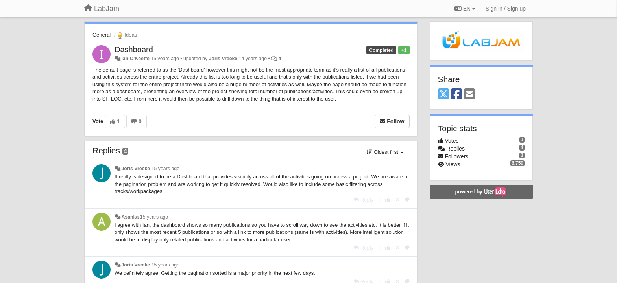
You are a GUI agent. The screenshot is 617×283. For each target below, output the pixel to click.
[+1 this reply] (387, 200)
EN (464, 9)
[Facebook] (456, 94)
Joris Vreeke (223, 58)
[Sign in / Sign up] (505, 8)
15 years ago (165, 168)
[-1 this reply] (407, 200)
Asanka (130, 217)
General (101, 35)
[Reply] (363, 200)
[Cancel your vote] (397, 200)
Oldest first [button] (384, 152)
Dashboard (134, 49)
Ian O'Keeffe (135, 58)
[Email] (469, 94)
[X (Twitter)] (443, 94)
